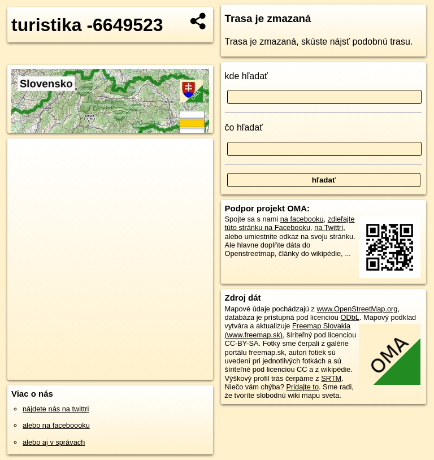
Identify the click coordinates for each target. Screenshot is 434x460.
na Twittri (328, 227)
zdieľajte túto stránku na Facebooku (290, 223)
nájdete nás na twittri (56, 409)
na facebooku (302, 219)
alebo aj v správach (54, 442)
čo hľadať (244, 127)
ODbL (349, 317)
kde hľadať (246, 76)
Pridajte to (302, 387)
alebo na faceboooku (56, 425)
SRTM (331, 378)
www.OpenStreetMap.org (356, 309)
